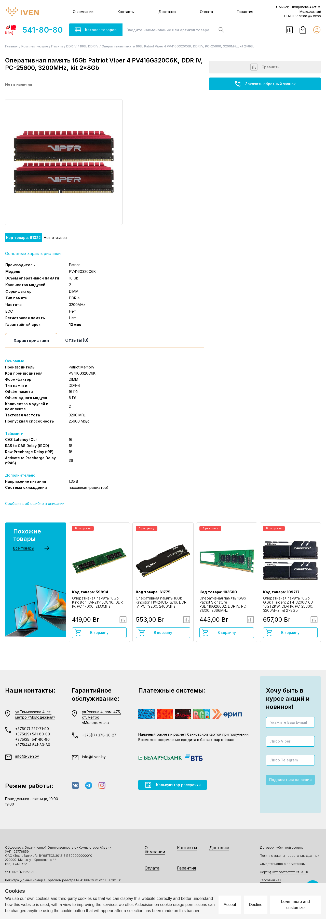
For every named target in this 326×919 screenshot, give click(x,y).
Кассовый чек (270, 880)
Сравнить (264, 67)
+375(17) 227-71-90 (32, 728)
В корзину (91, 632)
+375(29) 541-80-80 (32, 734)
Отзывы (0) (77, 340)
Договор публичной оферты (282, 847)
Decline (255, 904)
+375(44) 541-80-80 (32, 745)
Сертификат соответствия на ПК (284, 872)
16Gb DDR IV (89, 46)
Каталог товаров (95, 29)
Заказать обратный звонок (265, 83)
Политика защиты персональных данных (289, 856)
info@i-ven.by (27, 756)
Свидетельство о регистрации (283, 864)
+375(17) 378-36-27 (99, 735)
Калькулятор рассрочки (172, 785)
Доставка (167, 11)
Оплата (206, 11)
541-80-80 (34, 30)
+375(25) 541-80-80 (32, 739)
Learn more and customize (295, 904)
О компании (83, 11)
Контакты (126, 11)
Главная (11, 46)
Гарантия (245, 11)
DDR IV (71, 46)
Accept (230, 904)
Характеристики (31, 340)
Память (57, 46)
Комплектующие (34, 46)
